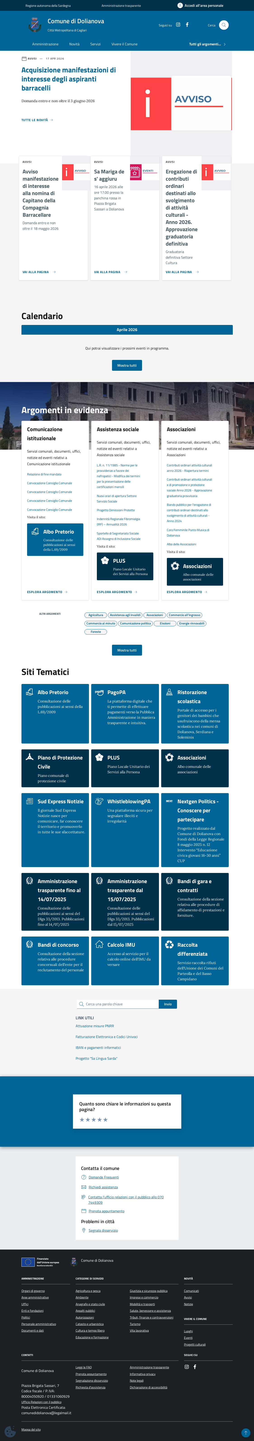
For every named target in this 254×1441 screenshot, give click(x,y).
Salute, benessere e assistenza (150, 1310)
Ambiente (82, 1297)
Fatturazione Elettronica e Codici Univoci (107, 1036)
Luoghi (188, 1331)
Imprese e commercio (144, 1297)
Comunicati (191, 1290)
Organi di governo (33, 1290)
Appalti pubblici (85, 1310)
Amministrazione (45, 44)
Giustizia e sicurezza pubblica (149, 1290)
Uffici (24, 1304)
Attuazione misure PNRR (95, 1026)
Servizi (95, 44)
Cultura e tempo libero (90, 1330)
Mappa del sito (31, 1429)
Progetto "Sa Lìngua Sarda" (96, 1058)
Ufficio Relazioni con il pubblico (41, 1402)
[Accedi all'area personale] (200, 5)
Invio (168, 1004)
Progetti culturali (195, 1344)
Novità (74, 44)
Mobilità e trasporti (142, 1304)
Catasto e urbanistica (90, 1323)
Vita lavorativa (139, 1330)
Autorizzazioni (85, 1317)
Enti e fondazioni (32, 1310)
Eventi (188, 1337)
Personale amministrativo (38, 1323)
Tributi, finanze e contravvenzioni (151, 1317)
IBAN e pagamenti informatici (98, 1047)
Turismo (135, 1323)
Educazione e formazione (92, 1337)
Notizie (188, 1304)
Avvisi (188, 1297)
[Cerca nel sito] (224, 25)
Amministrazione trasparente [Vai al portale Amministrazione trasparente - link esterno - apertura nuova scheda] (121, 5)
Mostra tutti (127, 365)
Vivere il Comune (124, 44)
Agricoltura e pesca (88, 1290)
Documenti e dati (32, 1330)
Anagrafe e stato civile (90, 1304)
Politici (25, 1317)
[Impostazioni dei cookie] (10, 1431)
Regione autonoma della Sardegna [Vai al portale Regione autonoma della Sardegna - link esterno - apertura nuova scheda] (48, 5)
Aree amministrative (35, 1297)
